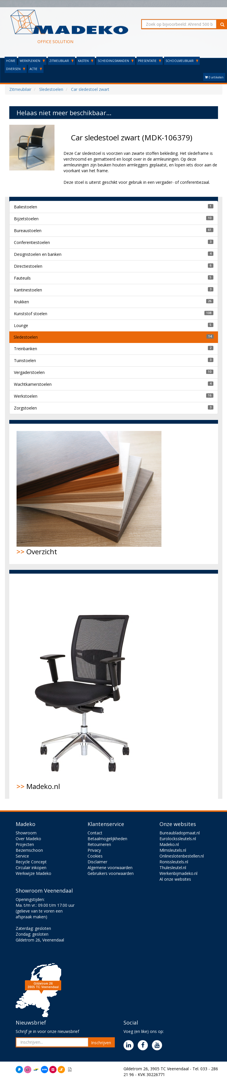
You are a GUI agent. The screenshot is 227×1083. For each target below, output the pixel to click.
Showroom (26, 833)
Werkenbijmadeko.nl (178, 873)
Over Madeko (28, 838)
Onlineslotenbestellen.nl (181, 856)
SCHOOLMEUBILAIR (182, 61)
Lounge (21, 325)
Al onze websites (175, 879)
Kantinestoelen (28, 290)
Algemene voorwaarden (110, 867)
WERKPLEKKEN (32, 61)
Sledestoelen (26, 337)
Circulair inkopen (31, 867)
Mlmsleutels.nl (172, 850)
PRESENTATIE (149, 61)
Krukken (21, 301)
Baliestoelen (25, 207)
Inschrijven (101, 1042)
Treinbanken (25, 348)
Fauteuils (22, 278)
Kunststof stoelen (30, 313)
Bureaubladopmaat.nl (179, 833)
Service (22, 856)
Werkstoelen (25, 396)
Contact (95, 833)
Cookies (95, 856)
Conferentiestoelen (32, 242)
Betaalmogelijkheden (107, 838)
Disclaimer (97, 861)
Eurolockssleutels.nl (177, 838)
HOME (10, 61)
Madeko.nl (86, 686)
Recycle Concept (31, 861)
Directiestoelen (28, 266)
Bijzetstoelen (26, 218)
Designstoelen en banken (37, 254)
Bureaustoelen (27, 230)
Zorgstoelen (25, 408)
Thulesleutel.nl (172, 867)
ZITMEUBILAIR (61, 61)
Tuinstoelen (25, 360)
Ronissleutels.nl (173, 861)
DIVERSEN (15, 69)
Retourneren (99, 844)
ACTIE (36, 69)
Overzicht (89, 493)
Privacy (94, 850)
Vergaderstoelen (29, 372)
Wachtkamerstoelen (33, 384)
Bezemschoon (29, 850)
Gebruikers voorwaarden (111, 873)
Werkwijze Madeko (33, 873)
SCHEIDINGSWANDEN (116, 61)
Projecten (25, 844)
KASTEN (85, 61)
